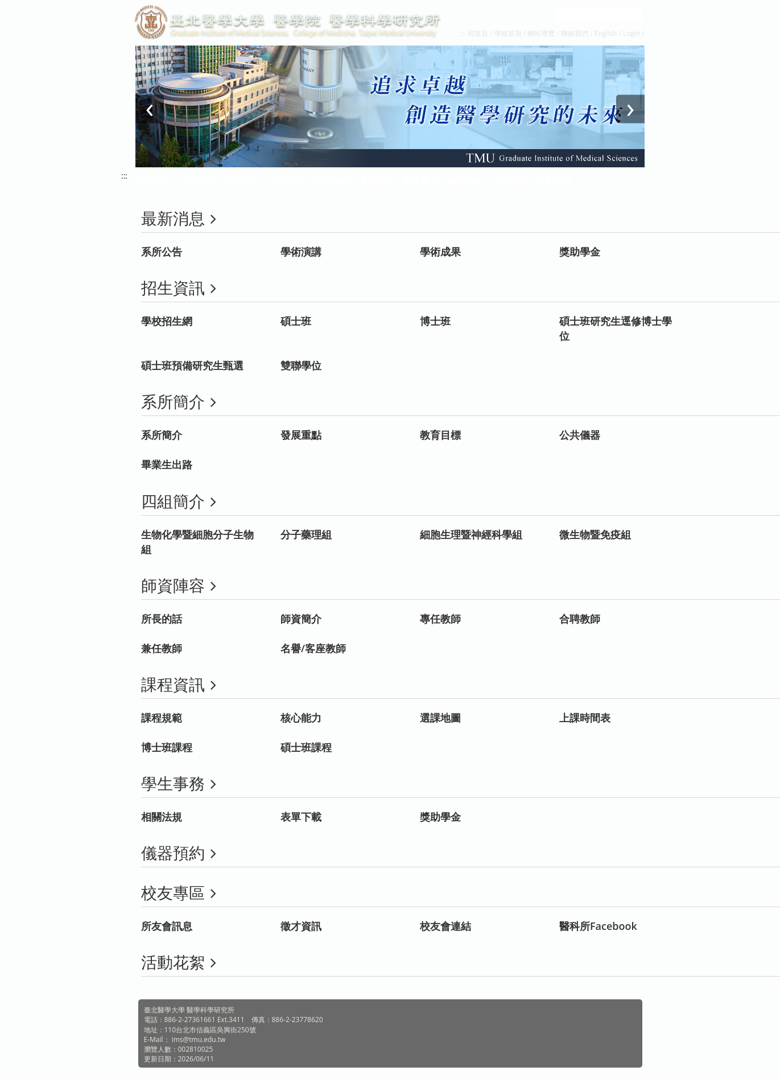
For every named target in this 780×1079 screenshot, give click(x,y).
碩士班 (295, 321)
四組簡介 (288, 181)
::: (463, 33)
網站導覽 (541, 33)
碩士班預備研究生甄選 (192, 365)
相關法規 (161, 816)
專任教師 (440, 618)
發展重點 (300, 435)
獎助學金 (579, 251)
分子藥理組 (306, 534)
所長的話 (161, 618)
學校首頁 (508, 33)
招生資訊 (199, 181)
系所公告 (161, 251)
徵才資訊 (300, 926)
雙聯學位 (300, 365)
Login (631, 33)
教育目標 (440, 435)
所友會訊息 (166, 926)
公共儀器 (579, 435)
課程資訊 (376, 181)
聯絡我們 (574, 33)
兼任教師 (161, 648)
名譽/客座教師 (313, 648)
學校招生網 (166, 321)
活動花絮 (554, 181)
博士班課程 (166, 747)
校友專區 (510, 181)
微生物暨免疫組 (595, 534)
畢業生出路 (166, 464)
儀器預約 (465, 181)
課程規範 (161, 717)
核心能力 (300, 717)
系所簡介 (161, 435)
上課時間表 (584, 717)
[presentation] (149, 109)
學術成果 (440, 251)
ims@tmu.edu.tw (199, 1039)
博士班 (435, 321)
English (606, 33)
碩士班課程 (306, 747)
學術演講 (300, 251)
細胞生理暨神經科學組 (471, 534)
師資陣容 (332, 181)
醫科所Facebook (598, 926)
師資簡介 (300, 618)
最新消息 (155, 181)
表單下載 (300, 816)
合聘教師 (579, 618)
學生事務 (421, 181)
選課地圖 (440, 717)
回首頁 (478, 33)
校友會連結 (445, 926)
